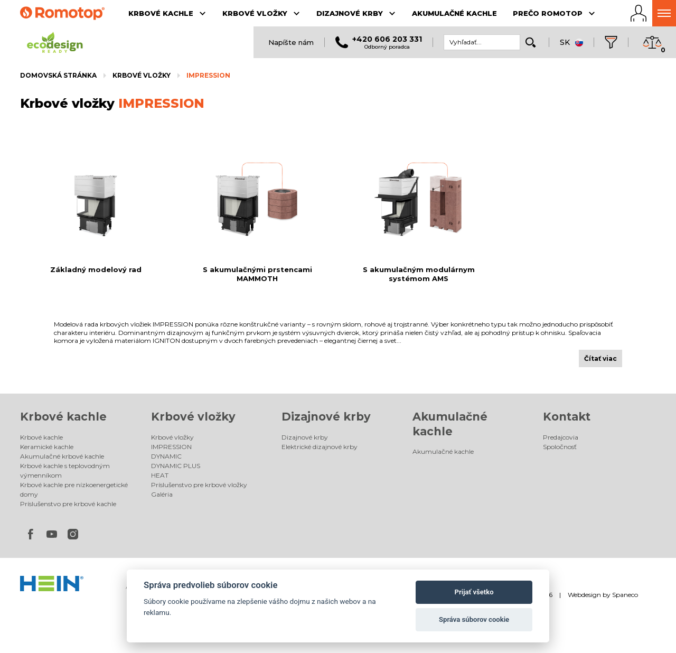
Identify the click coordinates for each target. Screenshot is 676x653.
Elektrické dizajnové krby (319, 447)
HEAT (159, 475)
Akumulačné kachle (443, 451)
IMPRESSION (208, 75)
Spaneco (625, 595)
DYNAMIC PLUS (175, 466)
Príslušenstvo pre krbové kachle (68, 504)
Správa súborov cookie (474, 619)
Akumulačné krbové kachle (62, 456)
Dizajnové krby (326, 416)
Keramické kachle (46, 447)
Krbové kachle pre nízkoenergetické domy (74, 489)
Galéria (162, 494)
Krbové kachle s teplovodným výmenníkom (65, 470)
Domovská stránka (58, 75)
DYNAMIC (166, 456)
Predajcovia (560, 437)
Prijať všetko (474, 592)
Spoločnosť (560, 447)
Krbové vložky (141, 75)
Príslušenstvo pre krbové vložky (199, 485)
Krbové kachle (63, 416)
